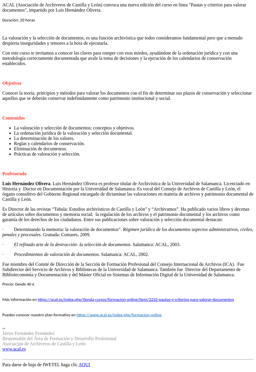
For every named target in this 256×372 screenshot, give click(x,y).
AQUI (84, 364)
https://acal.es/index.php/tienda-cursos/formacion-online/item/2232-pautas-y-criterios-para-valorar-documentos (136, 299)
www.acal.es (14, 348)
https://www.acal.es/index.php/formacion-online (119, 314)
